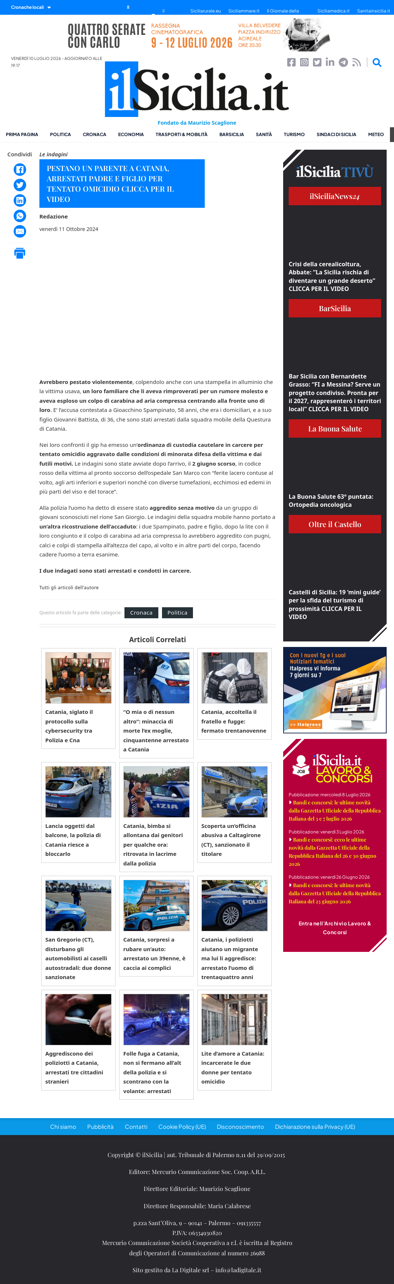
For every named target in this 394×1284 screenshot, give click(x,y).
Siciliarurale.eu (205, 11)
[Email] (20, 231)
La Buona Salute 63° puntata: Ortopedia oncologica (331, 500)
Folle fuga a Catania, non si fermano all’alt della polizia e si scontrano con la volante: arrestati (152, 1072)
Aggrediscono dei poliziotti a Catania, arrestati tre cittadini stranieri (74, 1067)
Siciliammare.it (244, 11)
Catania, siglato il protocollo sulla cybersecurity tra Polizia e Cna (69, 726)
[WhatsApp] (20, 216)
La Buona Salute (335, 428)
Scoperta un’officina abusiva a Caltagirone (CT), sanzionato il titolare (231, 840)
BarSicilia (231, 134)
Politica (60, 134)
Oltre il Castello (335, 524)
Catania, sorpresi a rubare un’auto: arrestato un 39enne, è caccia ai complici (154, 953)
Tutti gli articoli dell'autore (69, 588)
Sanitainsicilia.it (373, 11)
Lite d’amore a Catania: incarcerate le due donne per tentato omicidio (232, 1067)
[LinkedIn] (20, 200)
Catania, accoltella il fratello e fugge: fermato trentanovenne (234, 721)
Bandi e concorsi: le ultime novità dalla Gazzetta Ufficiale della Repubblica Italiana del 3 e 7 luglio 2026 (335, 810)
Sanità (264, 134)
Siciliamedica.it (333, 11)
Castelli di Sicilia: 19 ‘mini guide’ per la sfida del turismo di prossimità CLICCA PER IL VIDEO (335, 604)
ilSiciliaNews (335, 196)
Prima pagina (22, 134)
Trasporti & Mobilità (182, 134)
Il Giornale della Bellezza (283, 14)
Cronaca (94, 134)
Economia (131, 134)
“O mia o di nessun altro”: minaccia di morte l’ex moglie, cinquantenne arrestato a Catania (156, 730)
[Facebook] (20, 169)
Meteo (376, 134)
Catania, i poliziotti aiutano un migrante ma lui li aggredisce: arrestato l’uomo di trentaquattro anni (229, 958)
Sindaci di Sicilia (336, 134)
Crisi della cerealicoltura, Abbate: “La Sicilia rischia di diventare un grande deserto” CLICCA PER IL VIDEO (332, 276)
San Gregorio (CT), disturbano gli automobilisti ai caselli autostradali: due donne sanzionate (78, 958)
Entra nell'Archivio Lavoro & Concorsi (335, 927)
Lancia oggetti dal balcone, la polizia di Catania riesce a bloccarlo (73, 840)
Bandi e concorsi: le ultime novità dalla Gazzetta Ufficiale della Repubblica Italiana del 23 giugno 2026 (335, 893)
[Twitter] (20, 185)
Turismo (294, 134)
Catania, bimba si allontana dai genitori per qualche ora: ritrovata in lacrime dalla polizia (153, 844)
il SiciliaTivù (172, 14)
